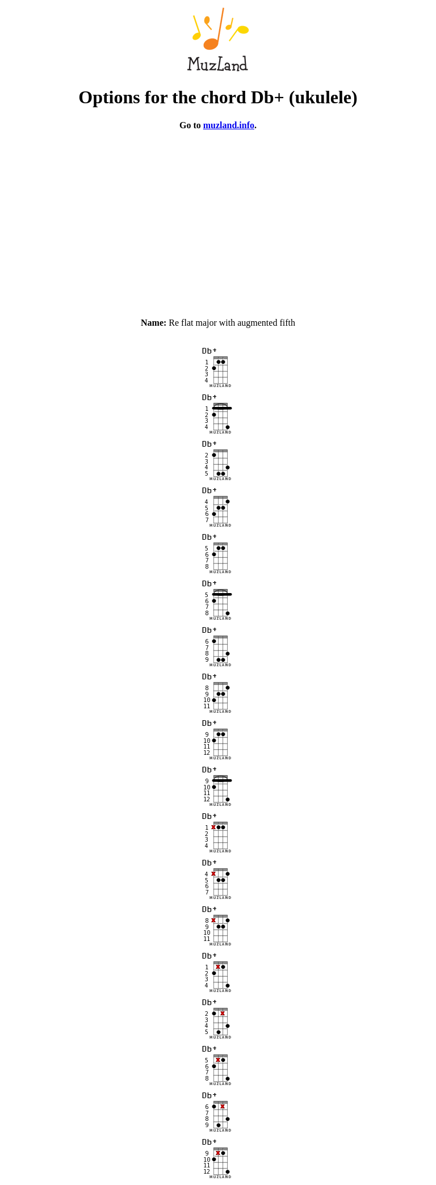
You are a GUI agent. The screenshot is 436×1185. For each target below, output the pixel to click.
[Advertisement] (218, 219)
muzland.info (228, 125)
